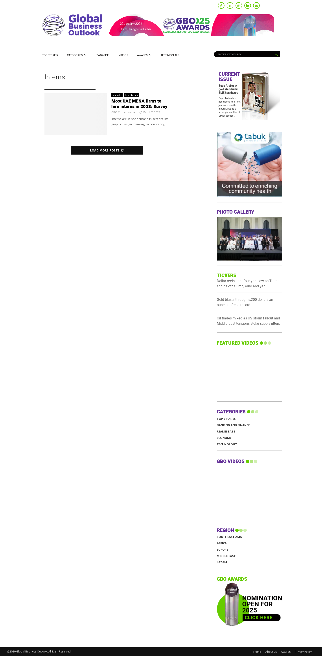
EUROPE (222, 549)
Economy (224, 438)
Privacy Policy (303, 652)
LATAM (222, 562)
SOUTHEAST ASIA (229, 537)
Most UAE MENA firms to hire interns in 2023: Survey (139, 104)
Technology (227, 444)
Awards (142, 55)
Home (257, 652)
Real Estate (226, 431)
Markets (116, 95)
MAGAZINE (102, 55)
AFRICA (222, 543)
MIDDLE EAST (226, 556)
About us (271, 652)
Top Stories (50, 55)
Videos (123, 55)
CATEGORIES (75, 55)
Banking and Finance (233, 425)
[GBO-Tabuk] (281, 196)
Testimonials (170, 55)
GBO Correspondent (124, 112)
